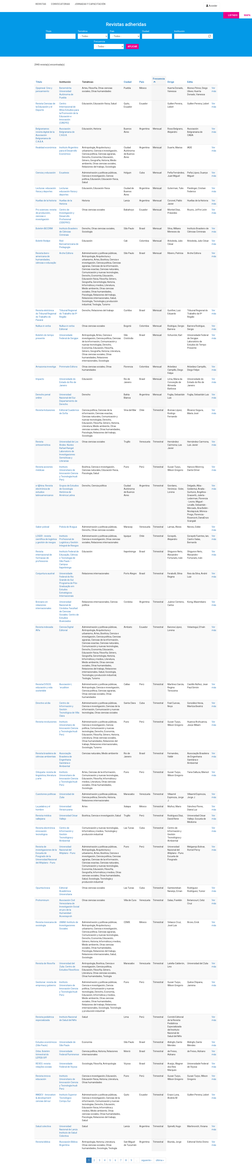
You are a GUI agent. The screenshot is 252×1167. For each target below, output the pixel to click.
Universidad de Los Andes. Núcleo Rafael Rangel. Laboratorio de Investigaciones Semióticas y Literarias (68, 451)
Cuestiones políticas (46, 794)
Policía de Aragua (68, 527)
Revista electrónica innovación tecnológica (45, 831)
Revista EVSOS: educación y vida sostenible (44, 687)
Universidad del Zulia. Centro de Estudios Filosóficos (69, 966)
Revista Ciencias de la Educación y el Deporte (45, 106)
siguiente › (146, 1160)
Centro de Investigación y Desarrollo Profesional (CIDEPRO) (66, 216)
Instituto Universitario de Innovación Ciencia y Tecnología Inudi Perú (68, 473)
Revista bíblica (43, 1142)
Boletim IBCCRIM (44, 228)
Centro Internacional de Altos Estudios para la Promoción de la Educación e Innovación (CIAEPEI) (69, 113)
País (112, 31)
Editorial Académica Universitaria (65, 891)
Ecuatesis (64, 172)
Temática (82, 31)
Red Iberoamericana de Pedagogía (68, 244)
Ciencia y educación (46, 172)
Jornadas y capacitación (90, 4)
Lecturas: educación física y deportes (68, 191)
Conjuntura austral (45, 573)
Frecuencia (99, 41)
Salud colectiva (43, 1126)
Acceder (211, 5)
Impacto (40, 379)
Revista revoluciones (46, 721)
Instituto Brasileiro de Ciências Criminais (68, 231)
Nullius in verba (43, 326)
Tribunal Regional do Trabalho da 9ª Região (68, 313)
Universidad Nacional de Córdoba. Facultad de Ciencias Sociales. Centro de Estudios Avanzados (69, 611)
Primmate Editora (68, 366)
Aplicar (132, 46)
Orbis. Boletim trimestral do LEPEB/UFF (43, 1054)
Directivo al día (43, 703)
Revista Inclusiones (45, 410)
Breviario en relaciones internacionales (43, 605)
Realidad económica (46, 147)
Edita (190, 82)
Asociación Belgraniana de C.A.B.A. (67, 131)
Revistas (41, 4)
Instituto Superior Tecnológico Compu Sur (68, 1097)
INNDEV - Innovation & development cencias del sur (46, 1097)
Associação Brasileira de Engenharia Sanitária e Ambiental (65, 759)
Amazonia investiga (46, 366)
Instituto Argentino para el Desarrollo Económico (68, 150)
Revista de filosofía (45, 963)
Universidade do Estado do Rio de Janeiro (67, 382)
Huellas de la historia (46, 200)
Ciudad (145, 31)
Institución (179, 31)
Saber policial (42, 527)
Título (48, 31)
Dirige (170, 82)
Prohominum (42, 900)
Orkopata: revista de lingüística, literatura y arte (46, 775)
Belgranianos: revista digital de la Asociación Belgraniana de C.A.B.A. (45, 135)
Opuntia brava (43, 888)
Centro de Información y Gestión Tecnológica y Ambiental (66, 834)
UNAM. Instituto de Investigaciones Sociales (68, 925)
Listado (233, 15)
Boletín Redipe (43, 241)
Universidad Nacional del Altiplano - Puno (67, 849)
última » (160, 1160)
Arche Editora (66, 253)
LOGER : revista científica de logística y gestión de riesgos (46, 539)
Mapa (247, 15)
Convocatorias (60, 4)
